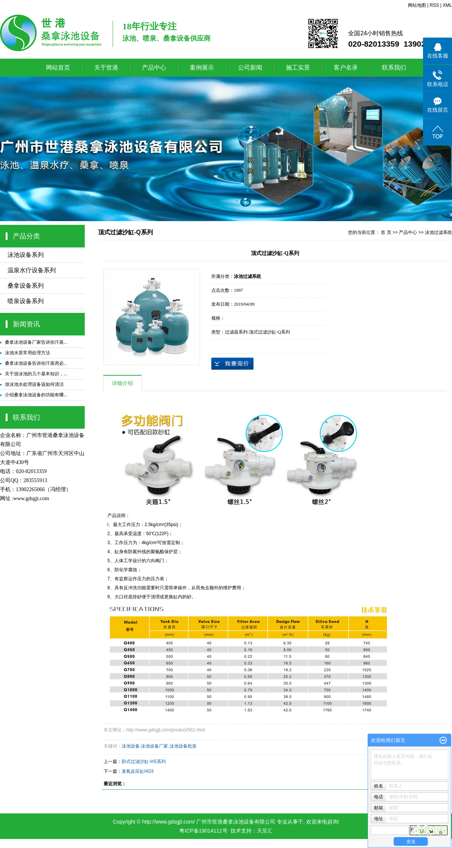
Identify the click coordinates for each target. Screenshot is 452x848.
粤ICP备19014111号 (203, 831)
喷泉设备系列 (26, 301)
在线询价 (232, 364)
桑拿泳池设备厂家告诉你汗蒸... (36, 342)
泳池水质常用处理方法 (27, 352)
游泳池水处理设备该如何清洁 (34, 384)
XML (447, 5)
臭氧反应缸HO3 (138, 771)
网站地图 (417, 5)
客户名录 (346, 67)
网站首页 (58, 67)
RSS (434, 5)
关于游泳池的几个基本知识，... (36, 373)
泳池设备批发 (183, 746)
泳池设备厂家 (154, 746)
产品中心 (154, 67)
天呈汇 (265, 831)
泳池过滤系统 (438, 232)
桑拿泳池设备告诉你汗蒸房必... (36, 363)
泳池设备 (131, 746)
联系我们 (394, 67)
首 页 (386, 232)
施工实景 (298, 67)
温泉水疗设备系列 (32, 270)
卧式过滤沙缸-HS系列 (144, 761)
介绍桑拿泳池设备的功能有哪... (36, 394)
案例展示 (202, 67)
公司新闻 (250, 67)
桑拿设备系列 (26, 285)
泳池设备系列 (26, 255)
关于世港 (106, 67)
